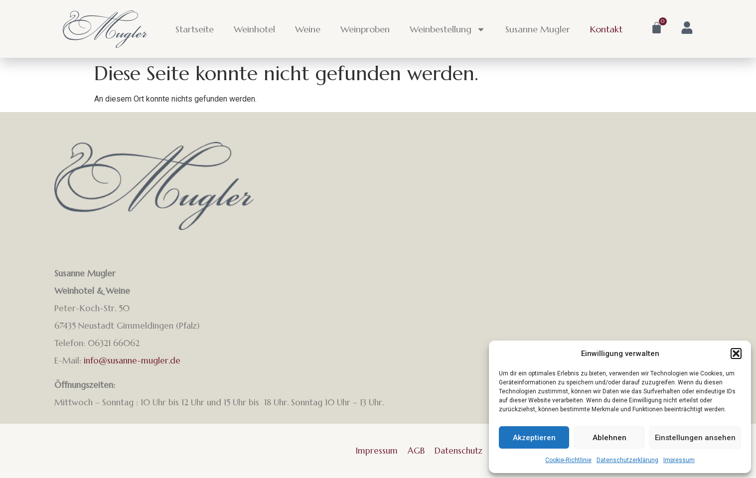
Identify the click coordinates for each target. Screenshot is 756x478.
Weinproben (365, 29)
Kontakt (606, 29)
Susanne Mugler (537, 29)
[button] (736, 353)
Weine (307, 29)
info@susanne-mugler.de (132, 360)
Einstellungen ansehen (695, 437)
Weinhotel (254, 29)
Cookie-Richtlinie (568, 460)
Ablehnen (609, 437)
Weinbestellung (447, 29)
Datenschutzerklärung (627, 460)
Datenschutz (458, 450)
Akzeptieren (534, 437)
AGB (416, 450)
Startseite (194, 29)
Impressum (679, 460)
